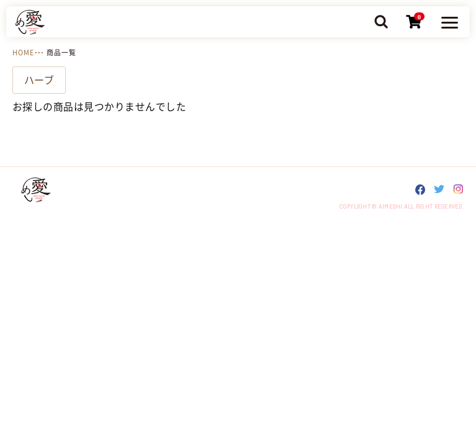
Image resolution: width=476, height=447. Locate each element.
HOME (23, 52)
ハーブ (39, 80)
